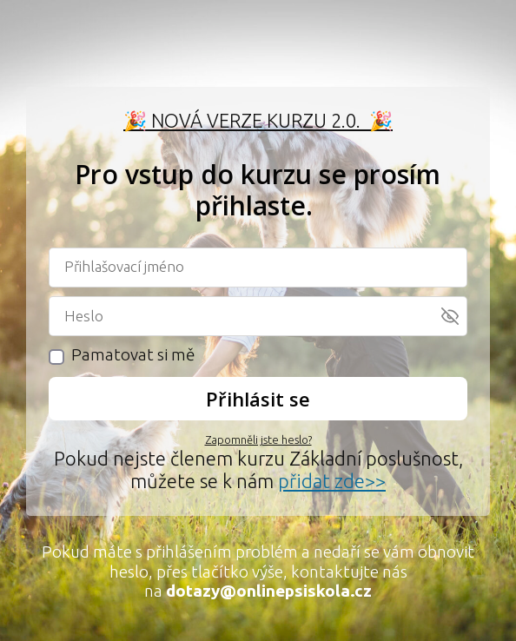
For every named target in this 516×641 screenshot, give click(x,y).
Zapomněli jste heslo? (258, 439)
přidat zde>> (332, 481)
